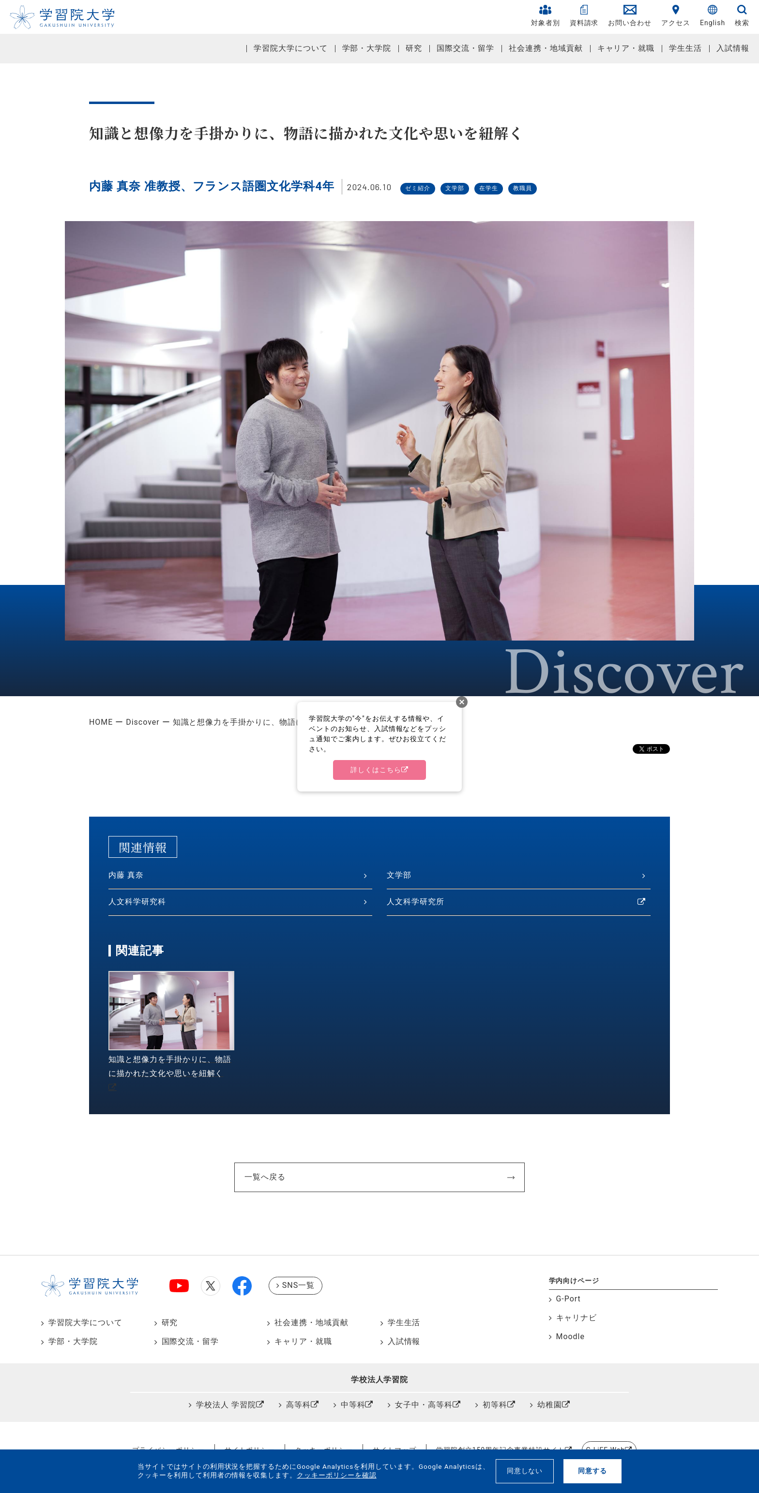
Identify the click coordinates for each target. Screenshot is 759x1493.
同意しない (525, 1471)
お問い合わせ (630, 16)
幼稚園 (549, 1404)
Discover (142, 722)
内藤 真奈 (126, 875)
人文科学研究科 (137, 901)
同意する (592, 1471)
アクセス (675, 16)
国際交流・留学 (465, 48)
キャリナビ (576, 1317)
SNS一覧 (298, 1285)
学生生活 (685, 48)
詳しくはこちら (375, 770)
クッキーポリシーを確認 (337, 1475)
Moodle (570, 1336)
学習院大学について (291, 48)
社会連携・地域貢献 (546, 48)
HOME (101, 722)
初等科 (495, 1404)
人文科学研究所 (415, 901)
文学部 (399, 875)
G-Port (568, 1298)
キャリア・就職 (626, 48)
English (712, 16)
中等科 (353, 1404)
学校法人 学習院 (226, 1404)
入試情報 (732, 48)
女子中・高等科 (424, 1404)
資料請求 (584, 16)
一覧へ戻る (265, 1176)
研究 (414, 48)
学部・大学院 (367, 48)
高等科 (298, 1404)
